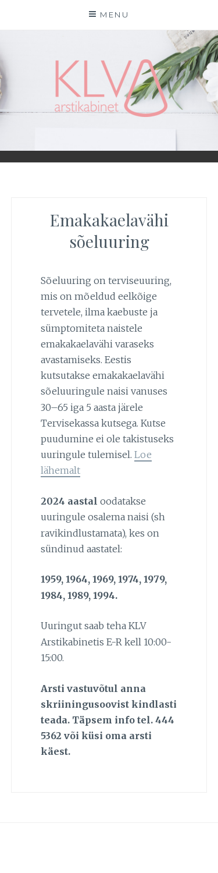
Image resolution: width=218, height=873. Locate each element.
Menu (114, 14)
